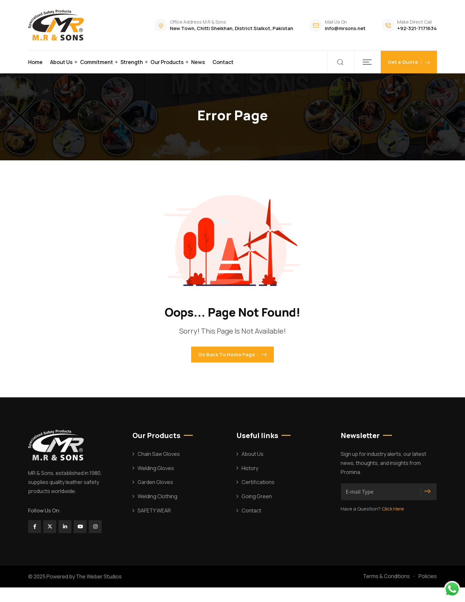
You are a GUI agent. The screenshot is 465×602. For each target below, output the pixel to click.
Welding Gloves (156, 482)
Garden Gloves (155, 496)
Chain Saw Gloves (159, 468)
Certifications (258, 496)
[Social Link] (34, 541)
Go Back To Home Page (232, 362)
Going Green (257, 510)
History (250, 482)
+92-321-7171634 (417, 28)
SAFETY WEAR (154, 525)
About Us (61, 62)
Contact (222, 62)
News (198, 62)
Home (35, 62)
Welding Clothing (157, 510)
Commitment (96, 62)
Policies (427, 590)
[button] (367, 62)
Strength (131, 62)
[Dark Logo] (57, 25)
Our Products (167, 62)
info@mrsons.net (345, 28)
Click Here (393, 523)
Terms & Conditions (386, 590)
